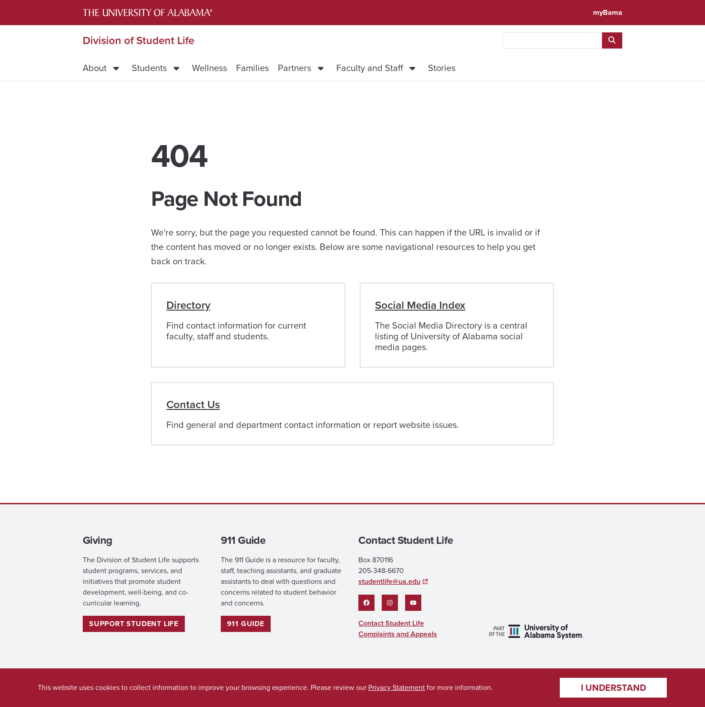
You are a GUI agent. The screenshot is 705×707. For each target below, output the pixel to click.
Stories (441, 68)
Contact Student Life (391, 623)
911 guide (245, 623)
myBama (607, 12)
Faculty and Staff (369, 68)
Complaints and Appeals (397, 634)
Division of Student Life (138, 40)
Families (252, 68)
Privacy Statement (396, 687)
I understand (613, 687)
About (95, 68)
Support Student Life (133, 623)
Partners (294, 68)
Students (149, 68)
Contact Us (193, 404)
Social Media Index (420, 305)
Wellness (209, 68)
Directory (188, 305)
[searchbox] (552, 40)
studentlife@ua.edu (389, 581)
